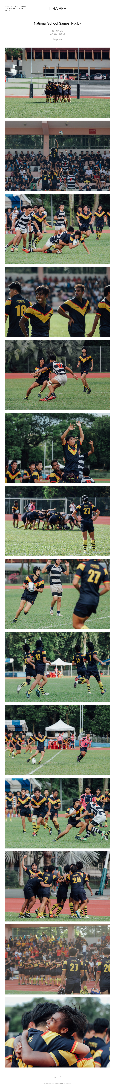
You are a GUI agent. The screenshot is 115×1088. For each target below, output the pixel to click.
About (7, 10)
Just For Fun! (20, 6)
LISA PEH (57, 8)
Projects (9, 6)
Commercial (10, 8)
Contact (21, 8)
